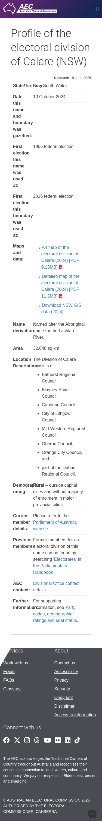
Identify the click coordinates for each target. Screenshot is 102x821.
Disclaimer (64, 706)
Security (62, 689)
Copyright (63, 697)
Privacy (61, 680)
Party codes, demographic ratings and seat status (55, 614)
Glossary (11, 689)
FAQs (8, 680)
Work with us (15, 663)
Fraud (9, 671)
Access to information (75, 715)
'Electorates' (65, 559)
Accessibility (66, 671)
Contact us (64, 663)
